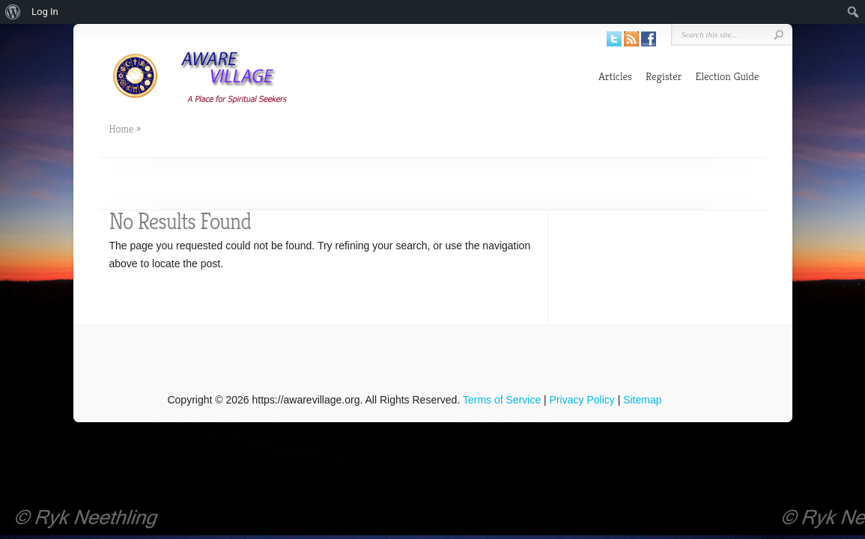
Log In (44, 11)
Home (121, 128)
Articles (615, 76)
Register (664, 76)
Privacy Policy (582, 400)
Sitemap (642, 400)
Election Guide (727, 76)
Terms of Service (502, 400)
